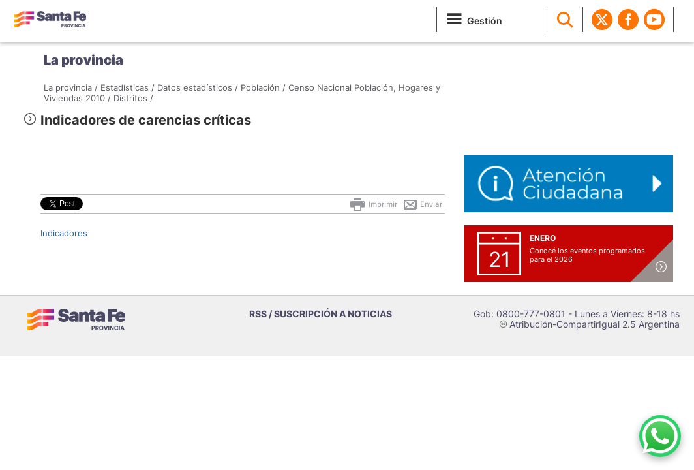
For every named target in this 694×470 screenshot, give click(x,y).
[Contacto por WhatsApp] (660, 436)
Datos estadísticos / (197, 87)
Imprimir (372, 204)
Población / (263, 87)
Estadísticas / (127, 87)
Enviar (422, 204)
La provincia (83, 60)
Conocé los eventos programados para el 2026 (587, 255)
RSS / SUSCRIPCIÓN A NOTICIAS (320, 313)
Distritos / (133, 98)
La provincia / (71, 87)
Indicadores (63, 233)
